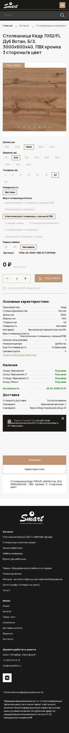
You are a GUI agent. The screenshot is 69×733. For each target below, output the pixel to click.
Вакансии (8, 633)
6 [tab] (44, 127)
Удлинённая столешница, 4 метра (23, 236)
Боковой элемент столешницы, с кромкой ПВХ (29, 202)
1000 (7, 164)
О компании (9, 622)
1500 (17, 146)
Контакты (8, 639)
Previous (7, 99)
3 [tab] (29, 127)
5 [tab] (39, 127)
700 (26, 157)
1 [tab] (19, 127)
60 (6, 157)
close (62, 418)
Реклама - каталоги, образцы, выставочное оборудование (32, 579)
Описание (34, 460)
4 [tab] (34, 127)
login (48, 5)
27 (29, 174)
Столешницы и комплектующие (19, 542)
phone (41, 5)
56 (6, 181)
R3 (6, 246)
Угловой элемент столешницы (21, 229)
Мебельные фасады (13, 553)
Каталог (7, 611)
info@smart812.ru (12, 665)
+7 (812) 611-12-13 (11, 660)
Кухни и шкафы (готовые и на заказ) (21, 584)
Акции (6, 605)
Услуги (6, 590)
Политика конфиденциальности (23, 692)
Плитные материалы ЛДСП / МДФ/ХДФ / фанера (27, 536)
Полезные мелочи (12, 573)
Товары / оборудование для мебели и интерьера (27, 568)
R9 (14, 246)
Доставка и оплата (12, 628)
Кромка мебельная (12, 548)
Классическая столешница (20, 209)
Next (61, 99)
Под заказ (52, 278)
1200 (28, 164)
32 (37, 174)
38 (46, 174)
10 (21, 174)
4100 (51, 146)
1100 (18, 164)
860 (7, 146)
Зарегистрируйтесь (25, 420)
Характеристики (35, 469)
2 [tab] (24, 127)
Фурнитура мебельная (14, 559)
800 (36, 157)
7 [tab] (50, 127)
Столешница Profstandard (44, 223)
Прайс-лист (9, 617)
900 (57, 157)
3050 (40, 146)
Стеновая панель (14, 223)
